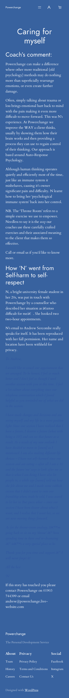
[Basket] (59, 7)
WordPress (31, 690)
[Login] (49, 7)
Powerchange (13, 7)
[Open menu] (39, 7)
